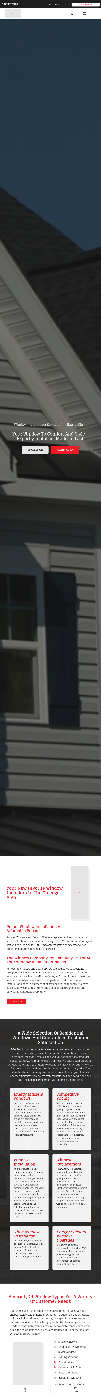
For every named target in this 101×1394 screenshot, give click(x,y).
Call (25, 1390)
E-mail (75, 1390)
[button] (84, 13)
